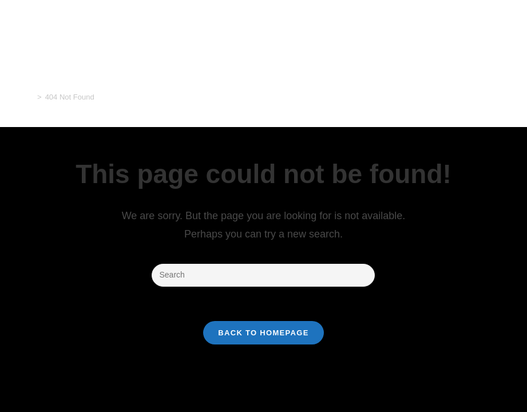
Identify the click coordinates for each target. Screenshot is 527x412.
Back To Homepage (263, 332)
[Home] (30, 97)
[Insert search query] (263, 275)
